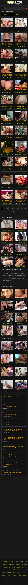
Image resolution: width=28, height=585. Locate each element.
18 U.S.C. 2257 (21, 582)
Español (14, 575)
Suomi (3, 561)
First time (6, 61)
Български (4, 575)
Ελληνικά (14, 561)
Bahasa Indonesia (21, 569)
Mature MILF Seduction (21, 169)
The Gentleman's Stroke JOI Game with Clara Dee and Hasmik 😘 (13, 447)
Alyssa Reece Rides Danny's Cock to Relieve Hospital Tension (12, 405)
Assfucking (10, 154)
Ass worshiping (19, 187)
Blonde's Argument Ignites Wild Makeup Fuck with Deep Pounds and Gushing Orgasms (13, 438)
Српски (24, 575)
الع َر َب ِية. (23, 572)
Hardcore (19, 108)
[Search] (24, 8)
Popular (4, 14)
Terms (10, 582)
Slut (3, 123)
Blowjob (10, 203)
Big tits (11, 123)
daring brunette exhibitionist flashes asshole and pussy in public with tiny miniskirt (14, 471)
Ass (19, 123)
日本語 (9, 575)
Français (4, 569)
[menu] (2, 8)
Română (24, 564)
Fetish (18, 203)
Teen (5, 46)
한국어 (17, 577)
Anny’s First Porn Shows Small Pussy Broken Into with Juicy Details (13, 413)
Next (14, 211)
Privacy (5, 582)
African (10, 187)
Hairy (5, 77)
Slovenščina (11, 564)
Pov (8, 31)
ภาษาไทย (12, 577)
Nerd (18, 77)
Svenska (10, 569)
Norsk (23, 567)
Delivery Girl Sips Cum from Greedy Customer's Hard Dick (12, 397)
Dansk (18, 572)
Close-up (10, 46)
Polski (4, 567)
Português (6, 577)
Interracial (23, 77)
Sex (26, 92)
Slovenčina (17, 564)
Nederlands (4, 564)
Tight (12, 31)
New (17, 14)
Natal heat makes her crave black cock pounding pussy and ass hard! (13, 430)
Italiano (22, 577)
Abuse (14, 582)
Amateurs (19, 46)
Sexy (24, 46)
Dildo (23, 123)
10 (25, 208)
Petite (4, 31)
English (18, 567)
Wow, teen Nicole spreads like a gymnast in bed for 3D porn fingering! (14, 455)
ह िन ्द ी (12, 572)
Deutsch (13, 567)
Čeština (19, 561)
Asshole (4, 154)
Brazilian (5, 203)
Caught (9, 169)
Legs (5, 108)
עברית (8, 567)
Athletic (9, 108)
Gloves (24, 139)
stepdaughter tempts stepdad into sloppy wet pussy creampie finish (13, 463)
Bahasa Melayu (5, 572)
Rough (21, 92)
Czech (24, 108)
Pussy (16, 92)
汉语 (14, 569)
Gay (5, 169)
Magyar (24, 561)
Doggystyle (18, 31)
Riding (10, 139)
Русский (8, 561)
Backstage (18, 61)
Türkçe (19, 575)
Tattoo (9, 77)
